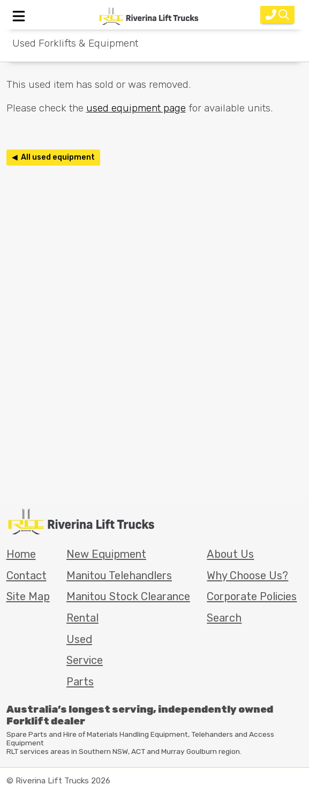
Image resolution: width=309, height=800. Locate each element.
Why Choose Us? (247, 575)
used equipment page (136, 108)
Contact (26, 575)
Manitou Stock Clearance (128, 596)
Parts (80, 681)
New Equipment (106, 554)
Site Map (28, 596)
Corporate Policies (252, 596)
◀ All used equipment (53, 157)
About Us (230, 554)
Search (224, 617)
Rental (82, 617)
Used (79, 639)
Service (84, 660)
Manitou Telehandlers (119, 575)
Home (21, 554)
